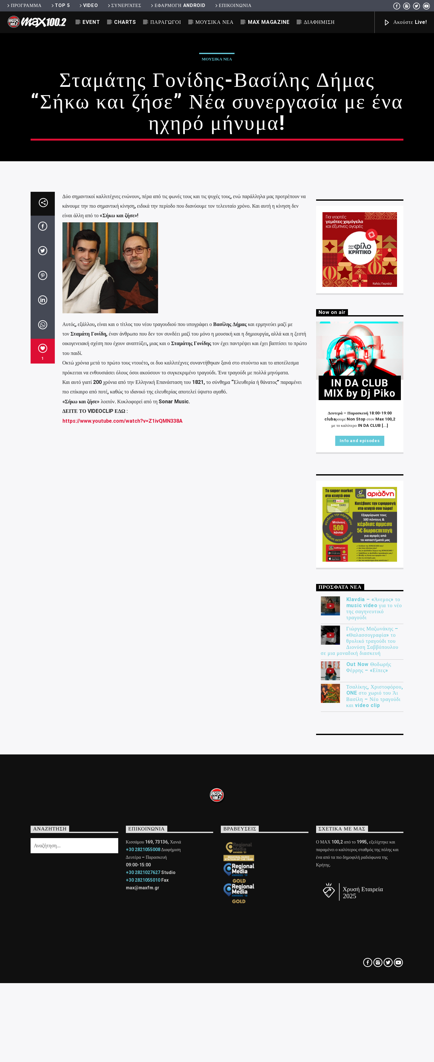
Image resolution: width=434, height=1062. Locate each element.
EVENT (91, 22)
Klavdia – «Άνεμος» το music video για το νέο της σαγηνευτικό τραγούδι (374, 834)
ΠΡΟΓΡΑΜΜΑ (23, 5)
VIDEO (88, 5)
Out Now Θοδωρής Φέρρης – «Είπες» (368, 893)
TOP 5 (60, 5)
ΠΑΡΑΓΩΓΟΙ (165, 22)
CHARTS (125, 22)
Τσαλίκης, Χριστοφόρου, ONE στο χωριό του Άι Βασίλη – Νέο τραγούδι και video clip (374, 922)
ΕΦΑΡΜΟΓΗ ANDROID (177, 5)
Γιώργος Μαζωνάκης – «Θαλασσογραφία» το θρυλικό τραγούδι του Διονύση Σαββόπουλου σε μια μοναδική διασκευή (360, 867)
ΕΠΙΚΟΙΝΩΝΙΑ (233, 5)
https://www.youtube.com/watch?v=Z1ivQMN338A (122, 647)
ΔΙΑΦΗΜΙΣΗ (319, 22)
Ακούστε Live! (405, 22)
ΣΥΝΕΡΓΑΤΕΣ (124, 5)
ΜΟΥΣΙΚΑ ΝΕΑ (214, 22)
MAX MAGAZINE (269, 22)
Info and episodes (360, 666)
